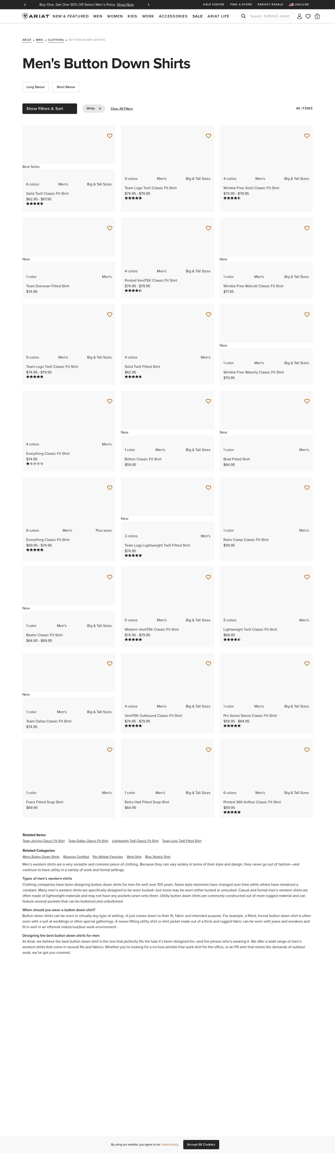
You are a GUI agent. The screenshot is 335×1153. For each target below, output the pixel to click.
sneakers (295, 915)
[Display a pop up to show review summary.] (47, 199)
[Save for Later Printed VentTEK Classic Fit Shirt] (208, 222)
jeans (276, 915)
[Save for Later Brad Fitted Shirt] (307, 395)
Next (148, 4)
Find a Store (241, 4)
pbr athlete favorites (108, 850)
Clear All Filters (122, 102)
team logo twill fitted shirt (181, 835)
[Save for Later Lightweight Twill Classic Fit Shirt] (307, 571)
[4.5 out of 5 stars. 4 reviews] (232, 633)
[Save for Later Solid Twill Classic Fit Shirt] (109, 130)
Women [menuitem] (115, 16)
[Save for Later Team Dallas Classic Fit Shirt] (109, 657)
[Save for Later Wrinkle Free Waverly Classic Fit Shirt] (307, 308)
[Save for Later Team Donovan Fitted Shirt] (109, 222)
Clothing (56, 34)
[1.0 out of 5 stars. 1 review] (34, 457)
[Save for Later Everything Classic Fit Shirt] (109, 395)
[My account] (299, 16)
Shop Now (125, 4)
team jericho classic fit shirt (44, 835)
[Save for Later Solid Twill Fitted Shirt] (208, 308)
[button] (317, 16)
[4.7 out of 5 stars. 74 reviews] (133, 371)
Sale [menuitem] (198, 16)
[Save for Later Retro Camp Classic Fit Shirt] (307, 482)
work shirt (134, 850)
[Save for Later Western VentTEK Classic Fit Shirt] (208, 571)
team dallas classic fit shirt (88, 835)
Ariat (27, 34)
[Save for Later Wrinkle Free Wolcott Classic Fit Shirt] (307, 222)
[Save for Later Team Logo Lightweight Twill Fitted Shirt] (208, 482)
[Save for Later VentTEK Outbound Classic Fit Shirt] (208, 657)
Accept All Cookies (201, 1144)
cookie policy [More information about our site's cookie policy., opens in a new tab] (169, 1144)
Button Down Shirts (87, 34)
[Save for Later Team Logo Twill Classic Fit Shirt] (208, 130)
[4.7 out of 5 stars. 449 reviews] (34, 197)
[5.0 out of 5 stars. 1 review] (232, 720)
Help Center (213, 4)
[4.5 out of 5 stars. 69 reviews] (232, 192)
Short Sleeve (66, 81)
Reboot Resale (270, 4)
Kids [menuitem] (132, 16)
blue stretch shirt (157, 850)
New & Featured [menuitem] (71, 16)
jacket (175, 915)
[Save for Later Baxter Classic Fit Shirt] (109, 571)
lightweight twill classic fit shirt (135, 835)
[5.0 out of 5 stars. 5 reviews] (133, 633)
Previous (24, 4)
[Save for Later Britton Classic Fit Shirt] (208, 395)
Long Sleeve (36, 81)
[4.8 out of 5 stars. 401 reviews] (133, 192)
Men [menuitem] (97, 16)
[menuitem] (301, 4)
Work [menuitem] (148, 16)
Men (39, 34)
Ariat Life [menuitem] (218, 16)
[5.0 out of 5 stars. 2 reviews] (34, 544)
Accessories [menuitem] (173, 16)
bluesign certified (76, 850)
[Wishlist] (308, 16)
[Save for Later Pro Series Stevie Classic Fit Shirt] (307, 657)
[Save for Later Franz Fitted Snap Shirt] (109, 744)
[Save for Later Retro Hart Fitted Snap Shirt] (208, 744)
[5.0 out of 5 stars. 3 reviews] (232, 806)
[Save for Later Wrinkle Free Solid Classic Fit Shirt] (307, 130)
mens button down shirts (41, 850)
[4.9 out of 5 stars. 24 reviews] (133, 720)
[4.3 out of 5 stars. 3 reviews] (133, 284)
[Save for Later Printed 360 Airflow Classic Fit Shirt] (307, 744)
